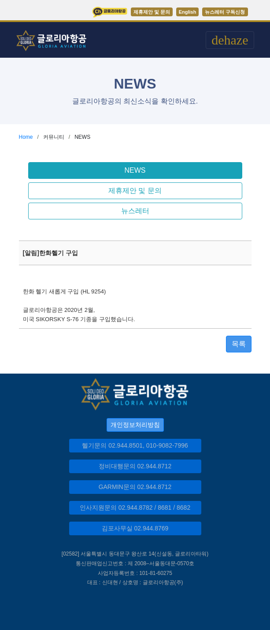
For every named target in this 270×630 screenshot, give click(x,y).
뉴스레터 (135, 211)
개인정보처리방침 (135, 424)
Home (26, 137)
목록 (239, 344)
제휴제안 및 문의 (135, 190)
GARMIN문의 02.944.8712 (135, 486)
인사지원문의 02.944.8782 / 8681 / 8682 (135, 507)
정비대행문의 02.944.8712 (135, 466)
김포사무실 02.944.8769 (135, 528)
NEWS (135, 170)
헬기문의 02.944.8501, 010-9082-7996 (135, 445)
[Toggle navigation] (230, 40)
